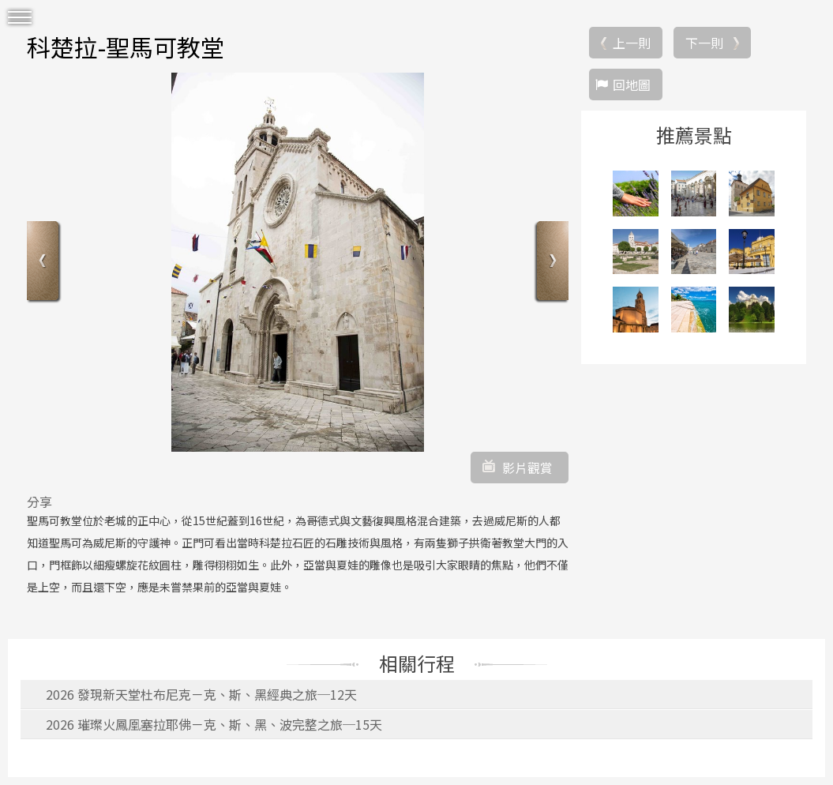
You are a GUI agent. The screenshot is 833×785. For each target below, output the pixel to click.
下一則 (704, 43)
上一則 (632, 43)
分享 (39, 501)
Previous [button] (44, 262)
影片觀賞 (527, 467)
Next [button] (550, 262)
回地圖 (632, 84)
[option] (297, 262)
